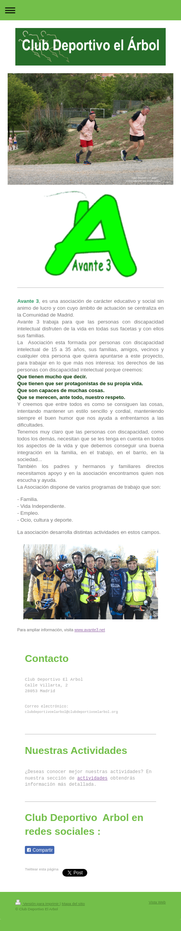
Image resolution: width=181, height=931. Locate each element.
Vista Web (157, 902)
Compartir (39, 850)
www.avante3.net (89, 629)
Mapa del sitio (73, 903)
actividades (92, 778)
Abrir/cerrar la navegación (90, 10)
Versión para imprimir (37, 903)
